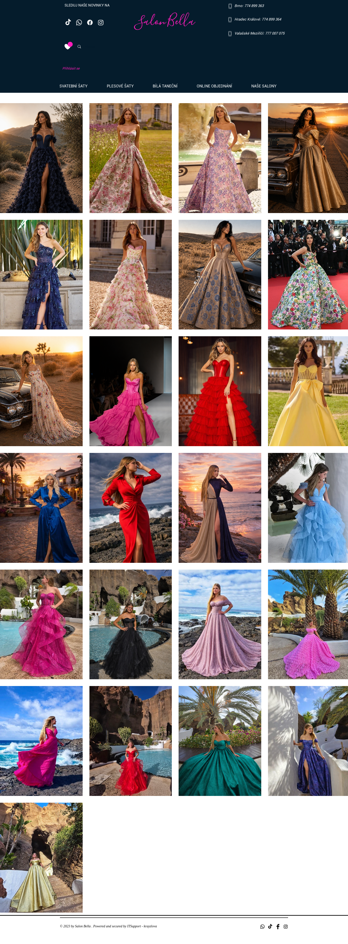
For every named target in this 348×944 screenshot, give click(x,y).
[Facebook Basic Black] (278, 926)
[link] (70, 44)
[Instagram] (100, 22)
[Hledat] (102, 46)
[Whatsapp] (79, 22)
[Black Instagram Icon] (285, 926)
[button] (79, 86)
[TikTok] (68, 22)
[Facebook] (90, 22)
